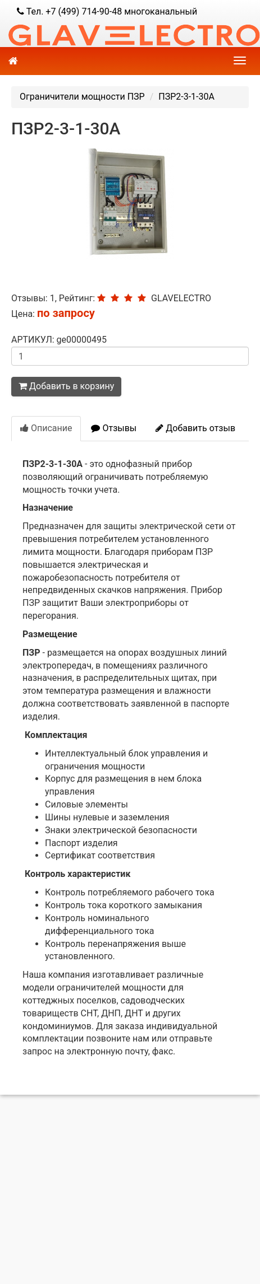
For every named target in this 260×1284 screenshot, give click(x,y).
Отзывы (113, 428)
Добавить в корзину (66, 386)
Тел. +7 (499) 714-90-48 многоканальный (107, 11)
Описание (46, 428)
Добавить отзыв (195, 428)
